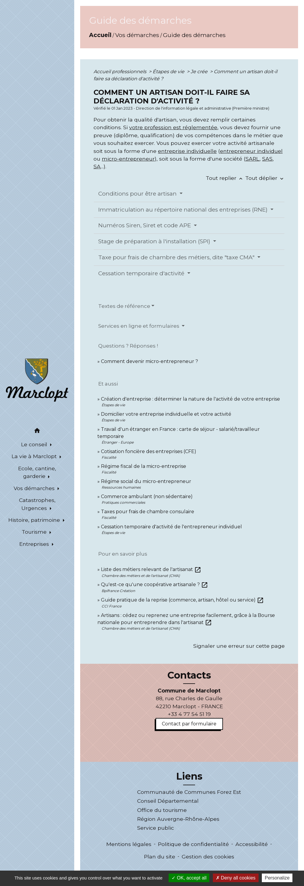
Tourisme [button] (35, 532)
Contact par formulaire (189, 724)
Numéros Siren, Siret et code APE (145, 225)
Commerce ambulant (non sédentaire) (147, 496)
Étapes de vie (169, 71)
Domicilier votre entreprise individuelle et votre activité (166, 414)
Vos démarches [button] (35, 488)
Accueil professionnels (121, 71)
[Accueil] (37, 379)
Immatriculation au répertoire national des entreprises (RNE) (183, 209)
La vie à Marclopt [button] (35, 456)
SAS (267, 159)
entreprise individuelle (187, 151)
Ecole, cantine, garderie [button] (37, 472)
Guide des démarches (194, 35)
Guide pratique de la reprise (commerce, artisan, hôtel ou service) (182, 600)
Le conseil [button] (35, 444)
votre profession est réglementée (173, 127)
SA (97, 166)
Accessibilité (251, 844)
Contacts (189, 675)
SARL (252, 159)
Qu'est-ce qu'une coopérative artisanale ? (154, 584)
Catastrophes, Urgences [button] (37, 504)
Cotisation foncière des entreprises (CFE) (148, 451)
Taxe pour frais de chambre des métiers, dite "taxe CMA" (177, 257)
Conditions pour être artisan (138, 193)
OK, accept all (189, 877)
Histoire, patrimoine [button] (34, 520)
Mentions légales (128, 844)
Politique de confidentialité (193, 844)
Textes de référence (124, 306)
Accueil (100, 35)
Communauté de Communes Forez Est (189, 792)
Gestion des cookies (208, 856)
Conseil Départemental (168, 801)
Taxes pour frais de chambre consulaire (147, 511)
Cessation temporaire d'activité (142, 273)
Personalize (277, 877)
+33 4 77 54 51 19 (189, 714)
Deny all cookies (236, 877)
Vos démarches (137, 35)
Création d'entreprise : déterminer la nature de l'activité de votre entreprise (190, 399)
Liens (189, 776)
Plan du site (159, 856)
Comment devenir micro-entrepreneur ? (149, 361)
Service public (155, 828)
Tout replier (225, 178)
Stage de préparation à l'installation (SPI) (155, 241)
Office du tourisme (162, 810)
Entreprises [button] (34, 544)
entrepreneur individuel (251, 151)
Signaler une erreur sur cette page (239, 646)
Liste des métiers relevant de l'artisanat (151, 569)
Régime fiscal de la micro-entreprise (143, 466)
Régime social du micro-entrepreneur (146, 481)
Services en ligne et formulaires (139, 326)
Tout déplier (265, 178)
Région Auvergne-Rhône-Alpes (178, 819)
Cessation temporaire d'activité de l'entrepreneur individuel (171, 527)
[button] (37, 431)
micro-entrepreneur (128, 159)
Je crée (200, 71)
